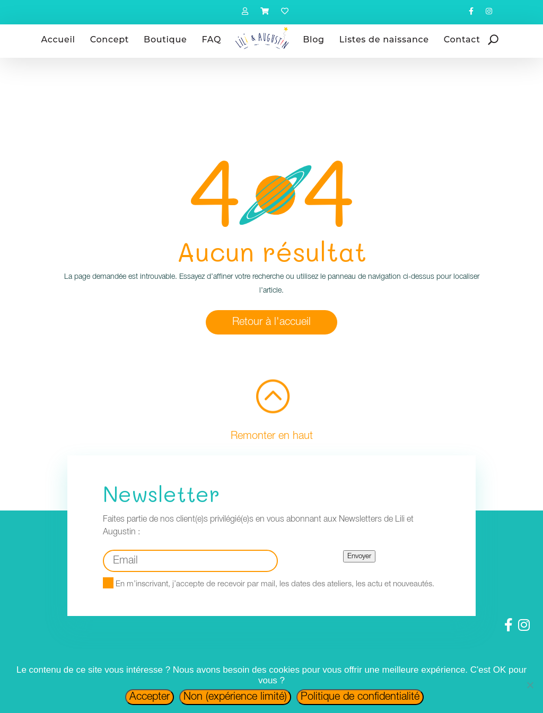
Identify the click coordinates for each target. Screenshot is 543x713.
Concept (109, 39)
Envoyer (359, 556)
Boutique (165, 39)
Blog (314, 39)
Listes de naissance (384, 39)
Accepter (149, 697)
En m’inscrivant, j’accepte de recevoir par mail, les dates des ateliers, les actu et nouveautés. (268, 584)
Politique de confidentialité (360, 697)
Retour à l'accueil (271, 322)
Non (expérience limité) (235, 697)
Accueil (58, 39)
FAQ (211, 39)
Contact (462, 39)
